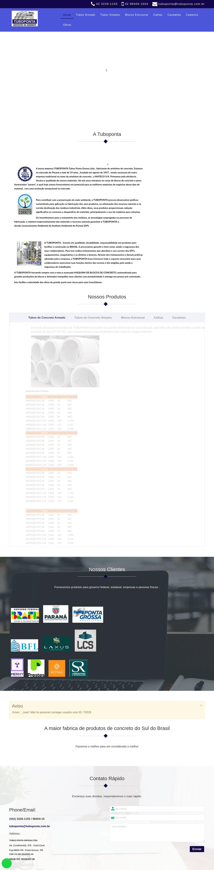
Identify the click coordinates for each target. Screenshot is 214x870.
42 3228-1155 (107, 4)
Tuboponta (96, 865)
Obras (67, 24)
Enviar (196, 743)
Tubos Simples (110, 14)
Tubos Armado (85, 14)
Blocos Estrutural (136, 14)
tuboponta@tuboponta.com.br (181, 4)
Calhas (158, 14)
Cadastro (192, 14)
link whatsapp (7, 863)
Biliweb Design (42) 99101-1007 (125, 865)
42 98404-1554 (136, 4)
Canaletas (174, 14)
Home (67, 14)
